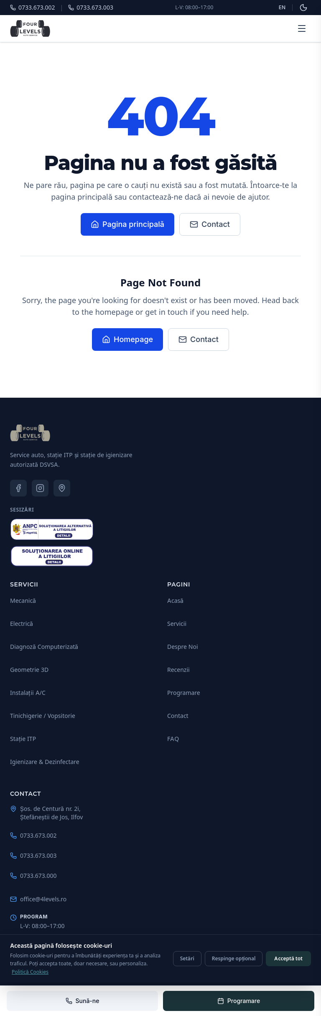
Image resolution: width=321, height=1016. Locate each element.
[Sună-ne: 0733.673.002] (82, 1001)
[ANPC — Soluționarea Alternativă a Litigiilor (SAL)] (52, 529)
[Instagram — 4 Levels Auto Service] (40, 488)
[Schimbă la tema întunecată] (303, 7)
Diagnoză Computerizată (44, 646)
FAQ (173, 738)
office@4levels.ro (38, 899)
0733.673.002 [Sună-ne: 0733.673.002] (33, 835)
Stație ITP (23, 738)
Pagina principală (127, 224)
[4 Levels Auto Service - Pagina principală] (30, 28)
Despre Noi (182, 646)
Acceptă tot (288, 958)
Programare (183, 692)
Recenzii (178, 669)
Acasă (175, 600)
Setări (187, 958)
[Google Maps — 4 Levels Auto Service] (62, 488)
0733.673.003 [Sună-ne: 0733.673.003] (33, 855)
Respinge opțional (234, 958)
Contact (210, 224)
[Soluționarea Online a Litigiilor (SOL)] (52, 556)
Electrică (21, 623)
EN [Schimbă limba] (282, 7)
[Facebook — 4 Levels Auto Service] (18, 488)
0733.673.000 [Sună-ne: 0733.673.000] (33, 875)
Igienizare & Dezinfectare (44, 761)
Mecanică (23, 600)
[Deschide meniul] (302, 28)
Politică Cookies (30, 972)
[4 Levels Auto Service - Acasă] (30, 432)
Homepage (127, 339)
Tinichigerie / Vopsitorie (42, 715)
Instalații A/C (28, 692)
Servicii (176, 623)
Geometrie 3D (29, 669)
